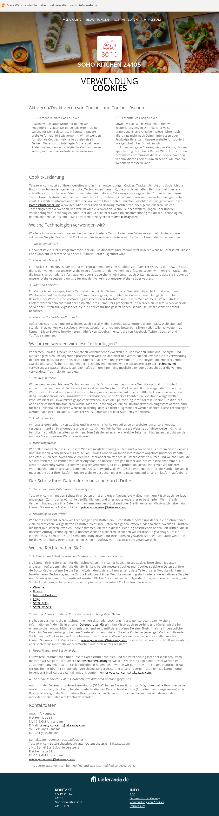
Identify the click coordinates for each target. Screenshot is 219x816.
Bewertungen (97, 19)
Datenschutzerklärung (44, 205)
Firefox (37, 591)
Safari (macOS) (43, 607)
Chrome (38, 587)
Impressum (152, 19)
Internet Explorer (45, 595)
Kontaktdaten (126, 19)
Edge (36, 599)
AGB (132, 794)
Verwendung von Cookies (147, 802)
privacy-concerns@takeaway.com (114, 217)
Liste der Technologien (160, 364)
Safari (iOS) (40, 603)
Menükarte (71, 19)
